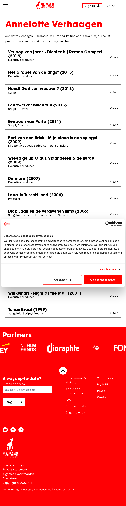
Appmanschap (42, 489)
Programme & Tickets (76, 380)
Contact (103, 397)
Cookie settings (13, 465)
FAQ (68, 399)
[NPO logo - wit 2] (98, 348)
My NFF (102, 384)
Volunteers (105, 378)
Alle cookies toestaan (103, 279)
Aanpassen (62, 279)
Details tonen (108, 269)
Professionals (76, 406)
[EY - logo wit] (6, 348)
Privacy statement (15, 469)
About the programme (74, 391)
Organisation (75, 412)
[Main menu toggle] (5, 5)
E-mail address (27, 387)
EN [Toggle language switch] (111, 6)
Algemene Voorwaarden (18, 474)
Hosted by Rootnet (64, 489)
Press (101, 391)
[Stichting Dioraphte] (65, 348)
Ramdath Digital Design (17, 489)
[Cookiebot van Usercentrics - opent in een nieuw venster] (108, 223)
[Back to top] (63, 371)
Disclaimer (10, 478)
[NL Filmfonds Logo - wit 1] (30, 348)
